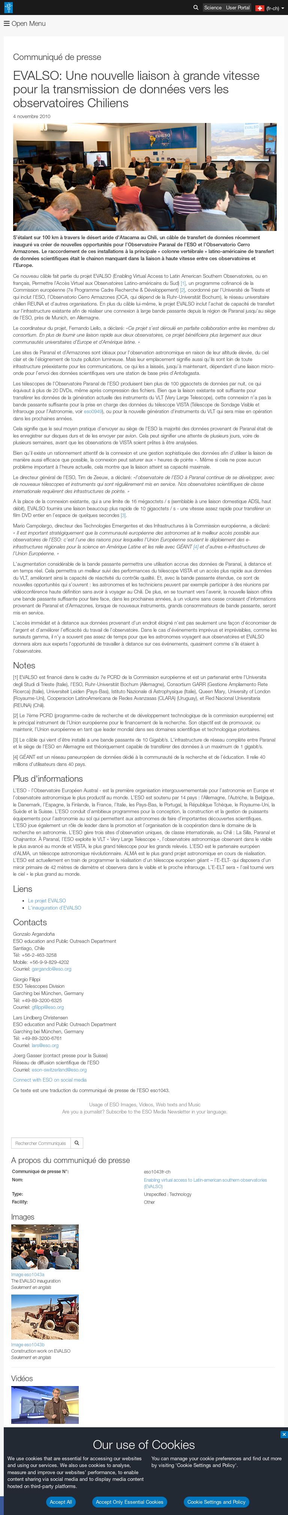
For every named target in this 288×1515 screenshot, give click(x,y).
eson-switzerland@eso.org (59, 1070)
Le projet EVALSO (47, 901)
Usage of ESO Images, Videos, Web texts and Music (145, 1104)
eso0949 (93, 411)
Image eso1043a (27, 1274)
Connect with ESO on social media (50, 1080)
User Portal (238, 7)
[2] (182, 290)
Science (213, 7)
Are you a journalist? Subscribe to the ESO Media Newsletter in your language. (145, 1112)
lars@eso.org (45, 1045)
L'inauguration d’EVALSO (54, 908)
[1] (183, 283)
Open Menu (25, 23)
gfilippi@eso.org (48, 1007)
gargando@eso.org (51, 969)
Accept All (61, 1502)
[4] (196, 547)
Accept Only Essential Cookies (130, 1502)
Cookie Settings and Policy (217, 1502)
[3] (123, 515)
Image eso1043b (28, 1344)
